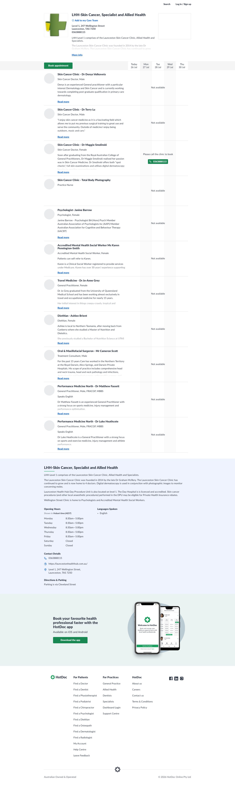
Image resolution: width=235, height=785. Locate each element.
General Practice (111, 683)
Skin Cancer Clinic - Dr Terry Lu (76, 109)
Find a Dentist (80, 689)
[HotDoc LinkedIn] (176, 678)
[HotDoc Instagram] (181, 678)
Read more (63, 102)
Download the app (70, 640)
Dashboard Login (111, 707)
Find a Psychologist (83, 713)
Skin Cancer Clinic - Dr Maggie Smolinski (82, 145)
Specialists (108, 701)
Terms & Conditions (142, 701)
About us (137, 683)
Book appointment (58, 65)
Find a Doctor (80, 683)
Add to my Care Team (85, 20)
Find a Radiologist (82, 737)
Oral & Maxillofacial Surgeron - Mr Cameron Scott (88, 351)
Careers (136, 689)
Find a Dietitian (81, 719)
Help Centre (79, 749)
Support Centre (111, 713)
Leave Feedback (81, 755)
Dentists (107, 695)
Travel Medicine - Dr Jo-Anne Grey (79, 280)
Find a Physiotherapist (85, 695)
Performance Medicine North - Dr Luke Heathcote (88, 421)
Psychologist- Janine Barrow (75, 210)
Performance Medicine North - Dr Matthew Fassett (88, 386)
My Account (79, 743)
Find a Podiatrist (82, 701)
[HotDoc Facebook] (171, 678)
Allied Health (109, 689)
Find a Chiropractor (83, 707)
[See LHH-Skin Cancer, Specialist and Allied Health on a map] (174, 26)
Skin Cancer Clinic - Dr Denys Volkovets (82, 74)
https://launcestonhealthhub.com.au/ (68, 564)
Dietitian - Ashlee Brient (72, 316)
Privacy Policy (139, 707)
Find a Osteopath (82, 725)
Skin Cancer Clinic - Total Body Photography (84, 180)
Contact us (138, 695)
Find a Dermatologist (84, 731)
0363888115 (158, 161)
